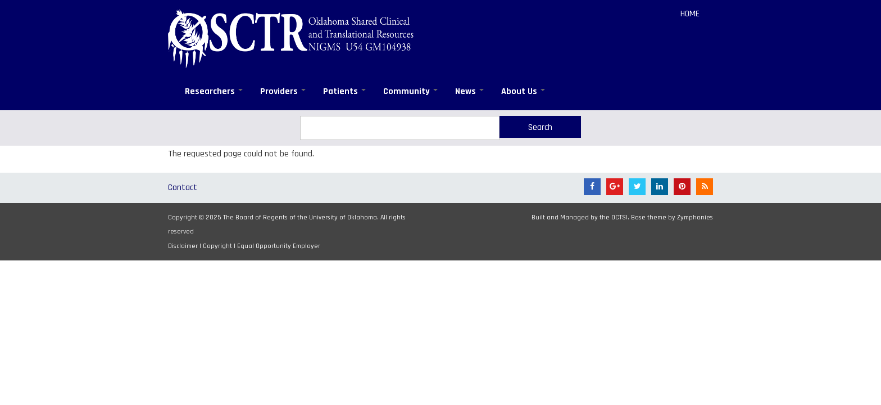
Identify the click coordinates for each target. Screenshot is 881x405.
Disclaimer (183, 246)
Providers (283, 91)
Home (690, 14)
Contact (182, 188)
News (469, 91)
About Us (523, 91)
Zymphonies (695, 217)
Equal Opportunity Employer (278, 246)
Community (410, 91)
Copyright (217, 246)
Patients (344, 91)
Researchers (214, 91)
